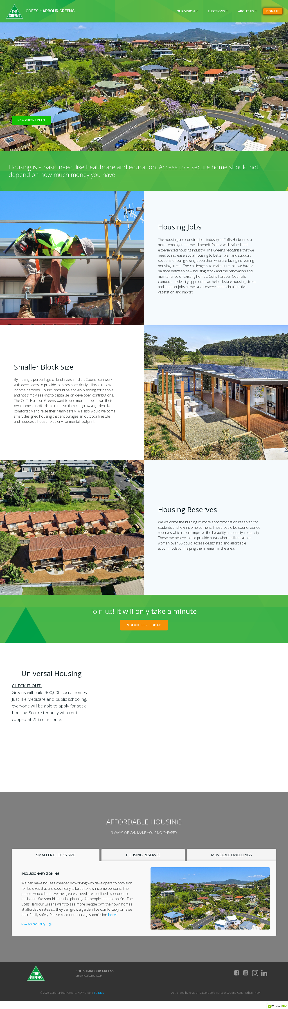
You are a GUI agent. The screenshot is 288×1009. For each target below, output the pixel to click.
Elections (218, 11)
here (113, 919)
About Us (248, 11)
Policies (99, 1000)
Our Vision (188, 11)
